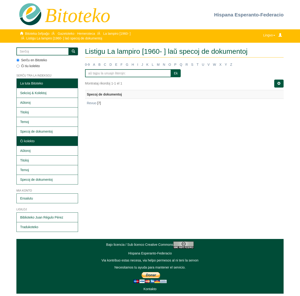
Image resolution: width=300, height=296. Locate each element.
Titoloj (24, 112)
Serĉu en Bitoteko (31, 60)
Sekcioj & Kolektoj (33, 93)
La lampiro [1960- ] (117, 33)
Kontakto (149, 289)
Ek (176, 73)
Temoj (24, 122)
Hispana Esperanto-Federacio (249, 14)
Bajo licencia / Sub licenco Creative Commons (150, 244)
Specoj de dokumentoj (36, 131)
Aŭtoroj (25, 102)
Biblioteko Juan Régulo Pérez (41, 217)
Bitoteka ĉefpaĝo (37, 33)
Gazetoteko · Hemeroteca (76, 33)
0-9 (87, 64)
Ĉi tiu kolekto (28, 66)
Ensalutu (26, 198)
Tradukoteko (29, 227)
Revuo (91, 103)
